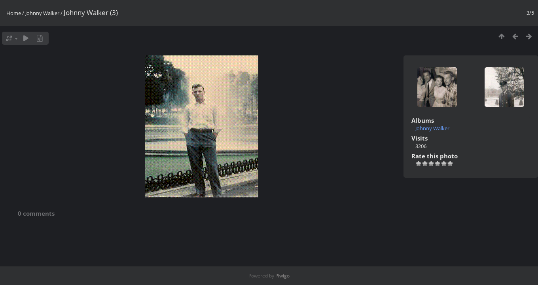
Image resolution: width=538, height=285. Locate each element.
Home (13, 13)
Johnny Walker (42, 13)
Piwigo (282, 275)
